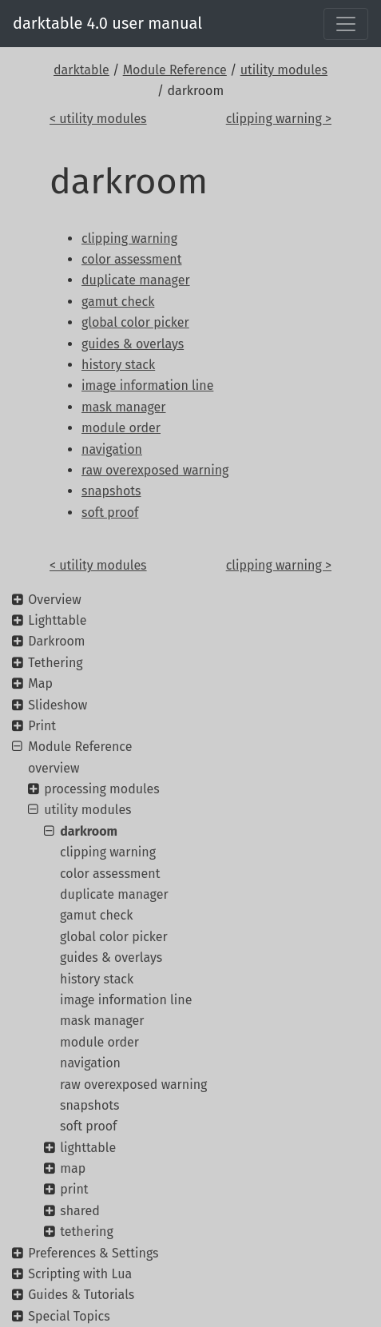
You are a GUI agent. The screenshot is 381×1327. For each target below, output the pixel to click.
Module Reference (175, 69)
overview (54, 768)
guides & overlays (111, 957)
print (74, 1189)
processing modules (102, 789)
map (72, 1168)
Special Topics (68, 1316)
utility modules (283, 69)
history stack (96, 979)
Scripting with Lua (80, 1273)
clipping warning (108, 852)
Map (40, 683)
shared (80, 1210)
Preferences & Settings (93, 1253)
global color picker (114, 936)
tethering (86, 1231)
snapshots (90, 1105)
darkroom (88, 831)
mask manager (102, 1020)
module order (99, 1042)
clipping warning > (278, 118)
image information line (126, 999)
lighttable (88, 1147)
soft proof (88, 1126)
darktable (81, 69)
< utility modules (98, 118)
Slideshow (57, 705)
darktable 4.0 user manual (107, 23)
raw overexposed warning (133, 1084)
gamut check (96, 915)
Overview (54, 599)
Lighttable (57, 620)
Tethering (55, 662)
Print (42, 725)
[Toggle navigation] (345, 24)
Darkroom (56, 641)
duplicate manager (114, 894)
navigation (90, 1063)
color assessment (110, 873)
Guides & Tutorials (81, 1294)
